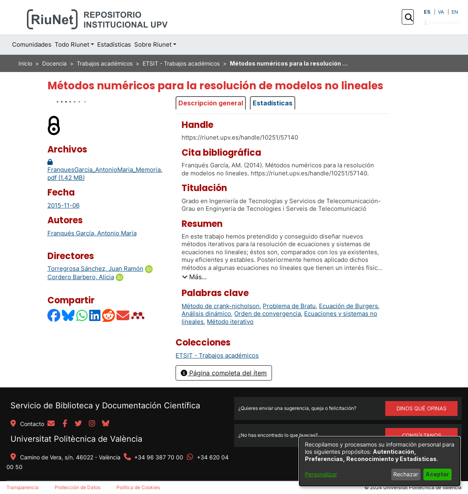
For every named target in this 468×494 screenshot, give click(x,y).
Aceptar (437, 474)
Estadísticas (272, 103)
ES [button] (427, 12)
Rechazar (405, 474)
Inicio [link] (25, 63)
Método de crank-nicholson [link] (221, 306)
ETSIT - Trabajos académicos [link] (181, 63)
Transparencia (22, 487)
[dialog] (379, 461)
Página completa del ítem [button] (224, 373)
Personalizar (321, 474)
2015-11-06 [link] (63, 205)
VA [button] (441, 12)
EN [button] (455, 12)
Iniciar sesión (440, 22)
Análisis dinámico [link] (206, 313)
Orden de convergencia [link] (267, 313)
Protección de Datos (77, 487)
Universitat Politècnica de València (76, 439)
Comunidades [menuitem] (31, 44)
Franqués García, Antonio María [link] (92, 233)
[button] (409, 17)
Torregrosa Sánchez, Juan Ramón (95, 268)
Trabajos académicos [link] (105, 63)
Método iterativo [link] (230, 321)
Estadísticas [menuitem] (114, 44)
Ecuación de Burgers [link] (348, 306)
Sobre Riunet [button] (153, 44)
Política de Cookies (138, 487)
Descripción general (210, 103)
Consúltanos (421, 435)
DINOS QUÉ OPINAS (421, 408)
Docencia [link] (54, 63)
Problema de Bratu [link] (289, 306)
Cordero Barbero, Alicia (80, 277)
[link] (217, 355)
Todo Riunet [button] (72, 44)
